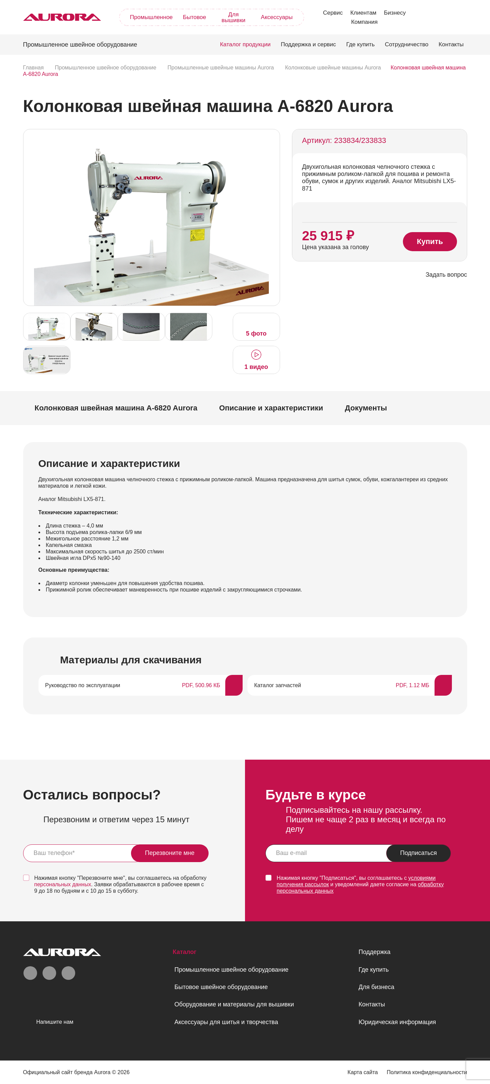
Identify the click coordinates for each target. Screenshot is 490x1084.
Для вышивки (233, 17)
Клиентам (363, 13)
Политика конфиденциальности (427, 1072)
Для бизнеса (376, 987)
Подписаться (418, 853)
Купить (430, 242)
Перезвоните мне (170, 853)
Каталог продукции (245, 44)
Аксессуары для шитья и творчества (226, 1022)
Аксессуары (277, 17)
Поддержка (375, 952)
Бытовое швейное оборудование (220, 987)
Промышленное (151, 17)
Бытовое (194, 17)
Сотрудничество (406, 44)
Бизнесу (395, 13)
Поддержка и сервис (308, 44)
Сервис (333, 13)
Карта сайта (362, 1072)
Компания (364, 22)
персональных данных (62, 884)
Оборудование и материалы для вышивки (234, 1004)
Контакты (451, 44)
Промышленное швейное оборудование (231, 969)
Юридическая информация (397, 1022)
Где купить (360, 44)
